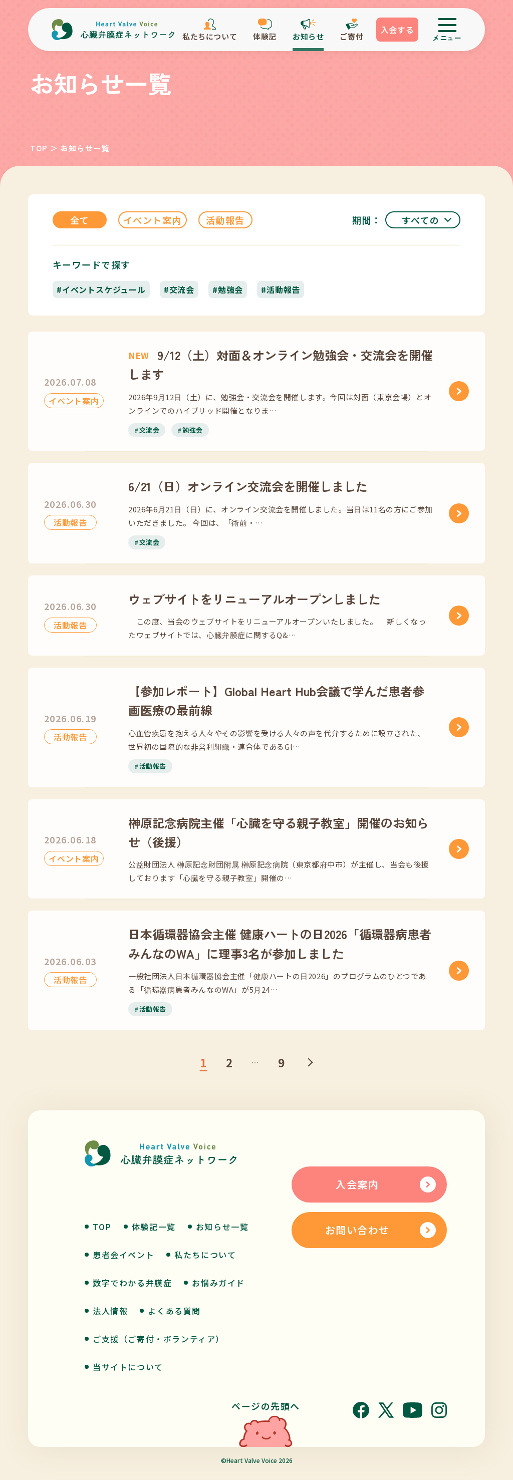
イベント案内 (152, 219)
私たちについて (205, 1255)
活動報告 (225, 219)
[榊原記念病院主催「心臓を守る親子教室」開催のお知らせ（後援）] (459, 849)
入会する (397, 30)
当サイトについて (128, 1367)
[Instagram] (439, 1410)
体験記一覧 (154, 1227)
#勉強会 (227, 289)
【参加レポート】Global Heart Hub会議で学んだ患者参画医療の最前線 (276, 700)
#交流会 (179, 289)
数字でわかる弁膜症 (132, 1283)
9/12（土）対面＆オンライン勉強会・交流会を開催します (280, 364)
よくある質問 (174, 1311)
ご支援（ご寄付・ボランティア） (158, 1339)
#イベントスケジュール (101, 289)
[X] (386, 1410)
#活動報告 (280, 289)
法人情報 (110, 1311)
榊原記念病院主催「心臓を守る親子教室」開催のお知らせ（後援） (278, 832)
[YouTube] (412, 1410)
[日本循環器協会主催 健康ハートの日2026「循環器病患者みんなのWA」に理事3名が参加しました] (459, 971)
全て (80, 219)
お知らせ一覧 (222, 1227)
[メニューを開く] (447, 29)
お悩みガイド (218, 1283)
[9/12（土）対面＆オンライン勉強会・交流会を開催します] (459, 391)
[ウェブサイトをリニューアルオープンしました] (459, 616)
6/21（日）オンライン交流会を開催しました (248, 486)
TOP (39, 148)
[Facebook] (361, 1410)
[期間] (422, 219)
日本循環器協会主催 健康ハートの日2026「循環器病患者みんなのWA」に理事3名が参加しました (279, 943)
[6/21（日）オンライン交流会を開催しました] (459, 513)
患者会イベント (123, 1255)
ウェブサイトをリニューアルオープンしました (254, 599)
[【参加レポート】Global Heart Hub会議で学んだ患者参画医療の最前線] (459, 727)
